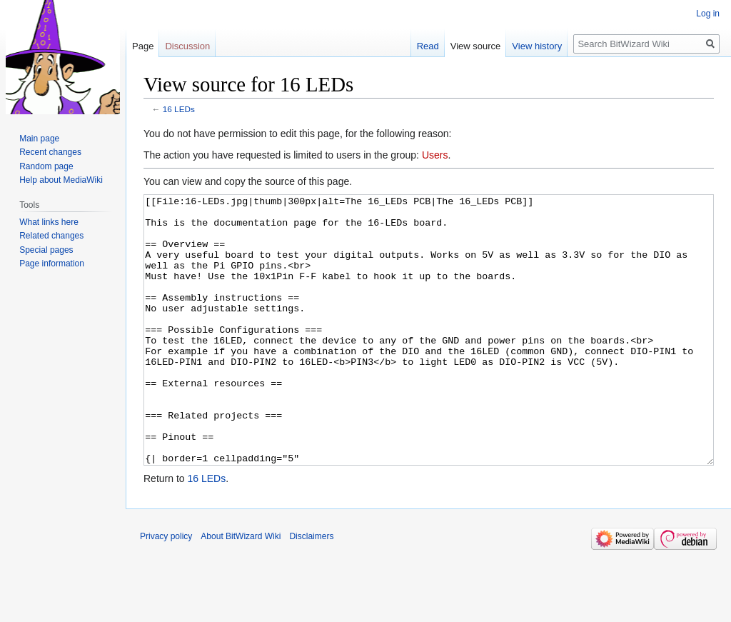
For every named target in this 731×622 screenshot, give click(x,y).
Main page (39, 139)
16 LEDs (179, 109)
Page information (51, 264)
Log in (708, 14)
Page (142, 46)
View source (475, 46)
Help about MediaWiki (61, 180)
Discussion (187, 46)
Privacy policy (166, 590)
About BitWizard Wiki (241, 590)
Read (428, 46)
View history (537, 46)
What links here (49, 222)
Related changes (51, 236)
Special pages (46, 250)
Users (435, 155)
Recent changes (50, 152)
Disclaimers (311, 590)
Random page (46, 166)
